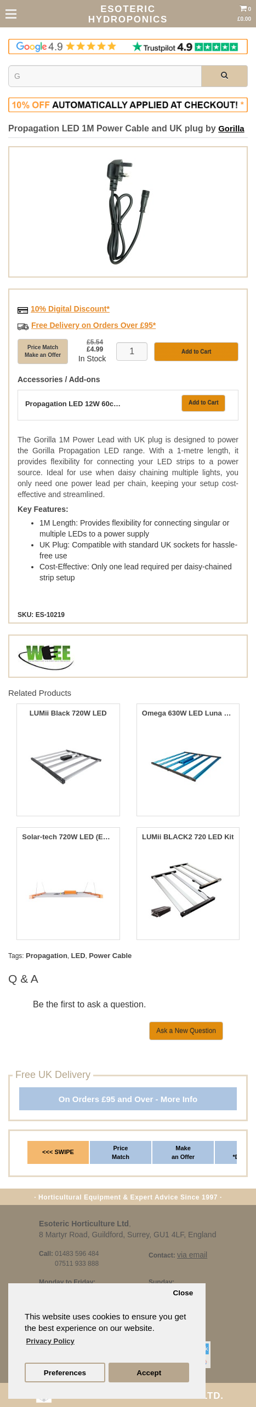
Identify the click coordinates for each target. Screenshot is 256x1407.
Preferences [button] (65, 1373)
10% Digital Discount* (70, 308)
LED (78, 956)
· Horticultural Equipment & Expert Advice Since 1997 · (128, 1197)
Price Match (120, 1152)
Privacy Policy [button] (50, 1341)
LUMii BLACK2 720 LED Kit (188, 837)
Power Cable (110, 956)
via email (192, 1254)
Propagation (46, 956)
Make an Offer (183, 1152)
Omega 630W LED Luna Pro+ (188, 713)
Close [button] (183, 1293)
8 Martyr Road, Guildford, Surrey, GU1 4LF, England (127, 1234)
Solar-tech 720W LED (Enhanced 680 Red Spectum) (68, 837)
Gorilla (231, 128)
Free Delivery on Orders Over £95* (93, 325)
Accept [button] (148, 1373)
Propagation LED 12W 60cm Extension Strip (74, 404)
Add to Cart (203, 403)
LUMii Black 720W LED (68, 713)
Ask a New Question (186, 1031)
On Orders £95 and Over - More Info (128, 1099)
